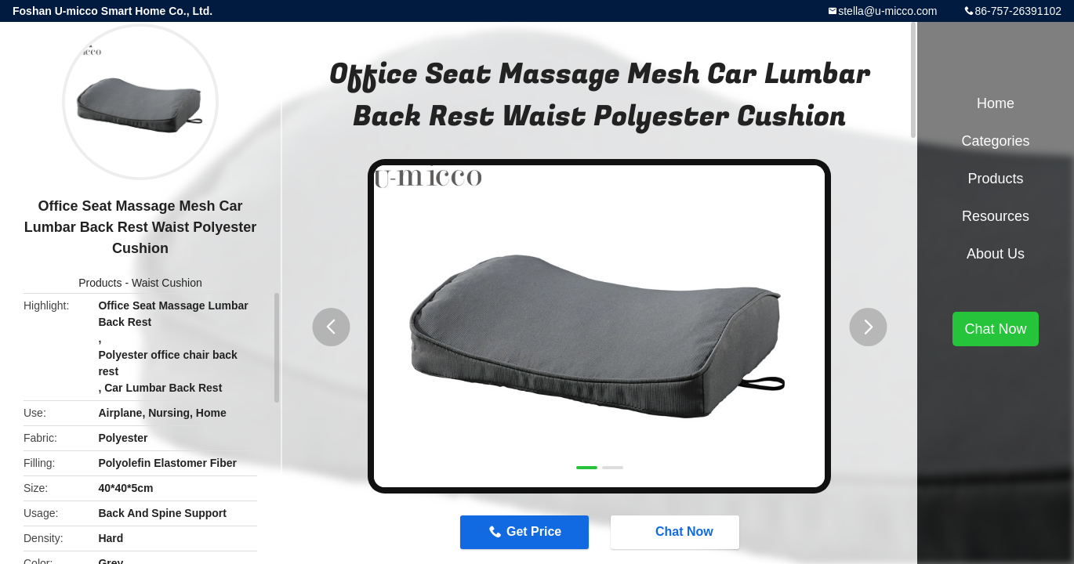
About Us (996, 254)
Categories (995, 141)
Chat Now (676, 531)
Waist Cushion (167, 283)
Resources (995, 216)
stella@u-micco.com (887, 11)
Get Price (533, 531)
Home (995, 103)
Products (100, 283)
